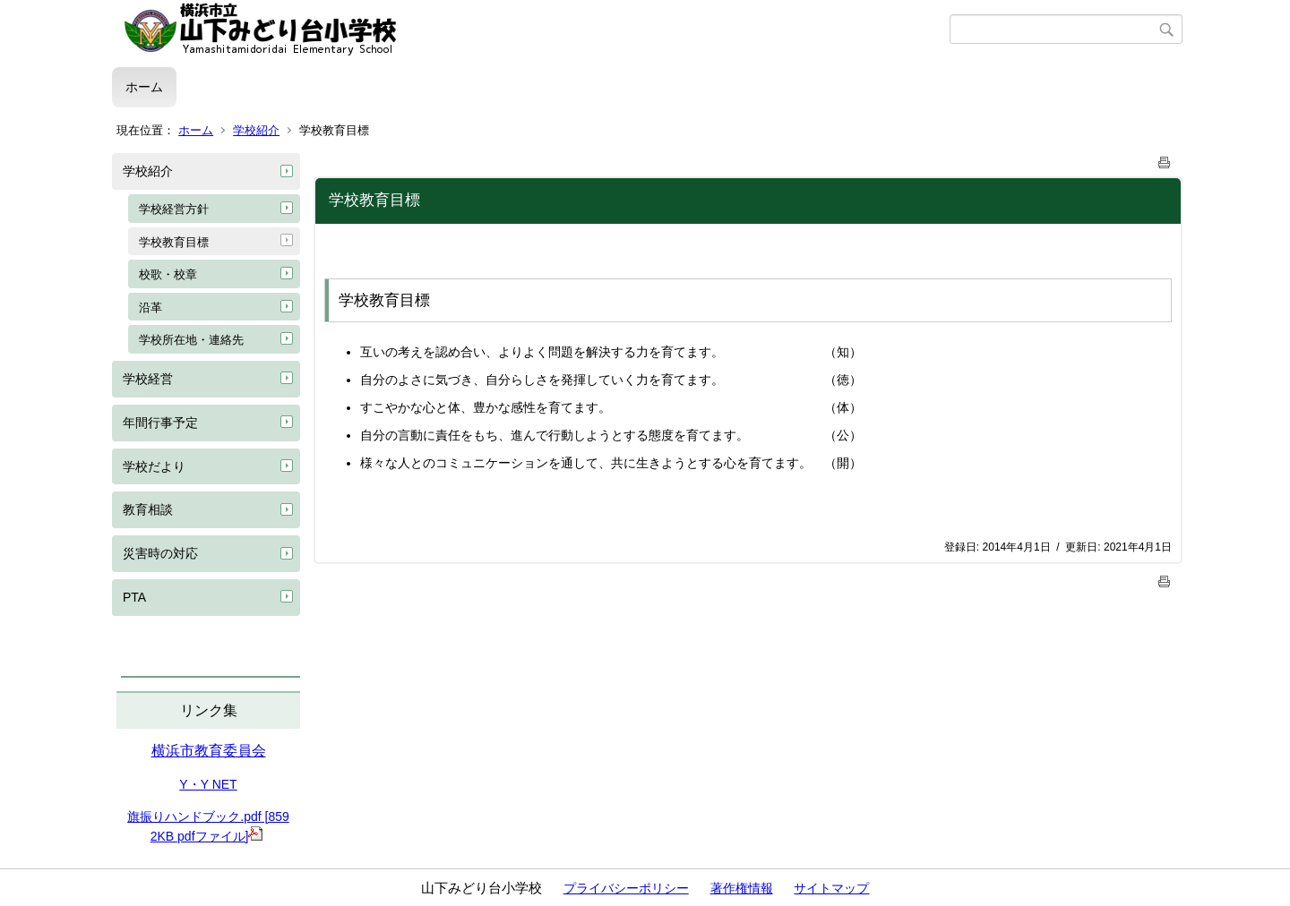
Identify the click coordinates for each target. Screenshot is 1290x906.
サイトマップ (831, 888)
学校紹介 (256, 130)
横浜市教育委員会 (208, 750)
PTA (134, 597)
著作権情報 (741, 888)
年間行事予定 (160, 422)
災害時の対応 (160, 553)
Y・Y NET (207, 784)
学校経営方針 (174, 209)
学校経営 (148, 379)
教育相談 (148, 509)
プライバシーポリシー (626, 888)
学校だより (154, 466)
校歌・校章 (168, 274)
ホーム (144, 87)
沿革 (150, 307)
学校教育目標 (174, 242)
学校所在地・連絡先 (191, 339)
